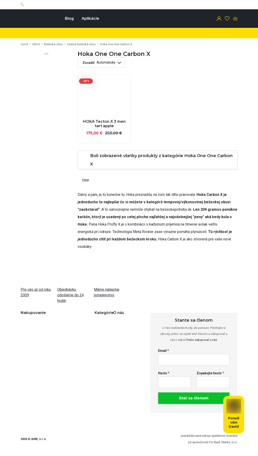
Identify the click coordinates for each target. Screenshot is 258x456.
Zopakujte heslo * (210, 373)
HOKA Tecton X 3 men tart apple (104, 123)
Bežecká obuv (53, 44)
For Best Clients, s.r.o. (223, 442)
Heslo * (163, 373)
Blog (69, 18)
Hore (83, 178)
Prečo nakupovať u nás (201, 340)
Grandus (232, 435)
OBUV (36, 44)
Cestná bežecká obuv (81, 44)
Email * (163, 351)
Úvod (24, 44)
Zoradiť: (89, 63)
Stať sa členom (194, 398)
